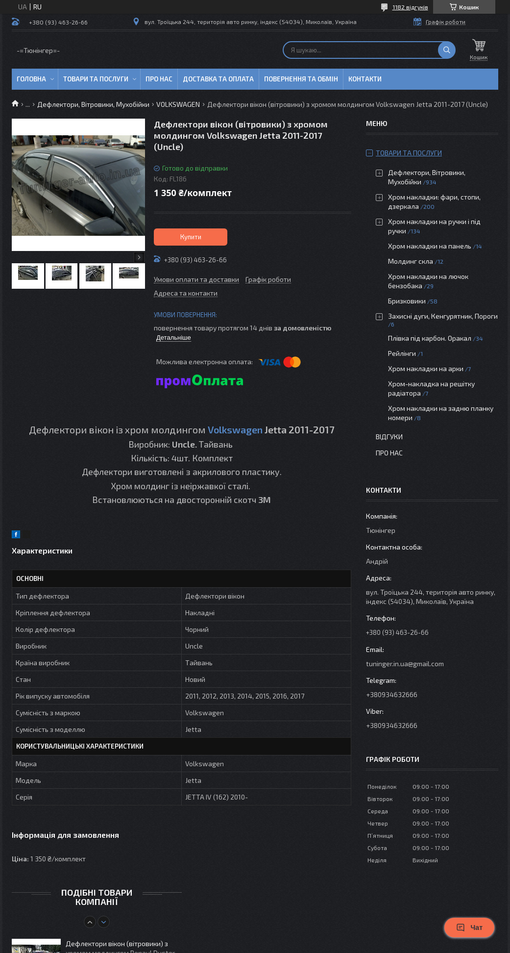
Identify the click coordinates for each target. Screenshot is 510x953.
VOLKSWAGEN (178, 104)
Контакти (365, 79)
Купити (190, 237)
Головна (31, 79)
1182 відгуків (410, 6)
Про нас (159, 79)
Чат (469, 927)
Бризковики (407, 301)
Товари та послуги (95, 79)
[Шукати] (447, 50)
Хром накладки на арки (425, 368)
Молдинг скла (410, 261)
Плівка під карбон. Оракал (429, 338)
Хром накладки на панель (429, 246)
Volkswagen (235, 429)
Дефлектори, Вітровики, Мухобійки (93, 104)
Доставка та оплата (218, 79)
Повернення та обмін (301, 79)
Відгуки (389, 436)
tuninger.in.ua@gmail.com (405, 663)
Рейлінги (402, 353)
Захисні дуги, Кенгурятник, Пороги (443, 316)
